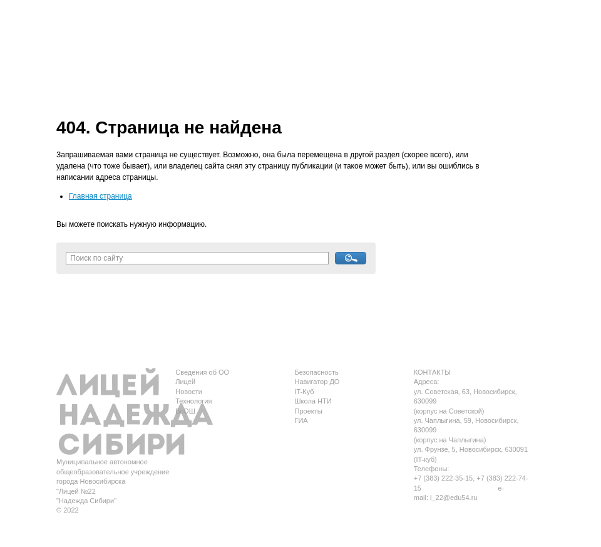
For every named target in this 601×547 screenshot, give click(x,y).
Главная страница (100, 196)
